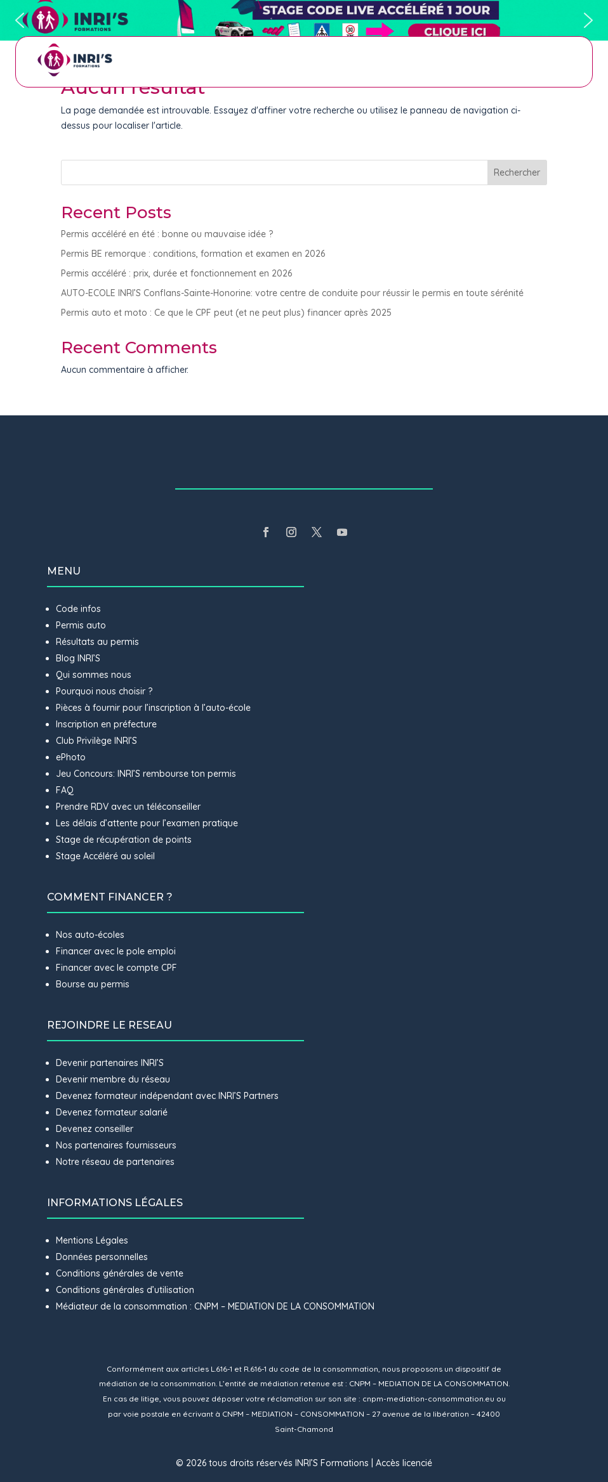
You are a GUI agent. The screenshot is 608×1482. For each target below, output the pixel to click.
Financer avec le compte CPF (116, 967)
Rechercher (517, 172)
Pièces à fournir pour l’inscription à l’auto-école (153, 707)
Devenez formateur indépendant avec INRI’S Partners (167, 1096)
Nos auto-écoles (90, 934)
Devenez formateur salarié (112, 1112)
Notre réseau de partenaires (115, 1161)
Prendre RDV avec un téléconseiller (128, 806)
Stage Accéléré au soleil (105, 856)
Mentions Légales (92, 1240)
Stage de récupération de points (124, 839)
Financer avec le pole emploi (116, 951)
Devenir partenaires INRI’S (110, 1063)
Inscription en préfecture (106, 724)
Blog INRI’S (78, 658)
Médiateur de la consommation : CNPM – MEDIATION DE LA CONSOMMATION (215, 1306)
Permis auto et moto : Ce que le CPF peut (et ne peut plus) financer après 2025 (226, 312)
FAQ (65, 790)
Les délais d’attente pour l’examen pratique (147, 823)
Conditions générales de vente (119, 1273)
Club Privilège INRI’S (96, 740)
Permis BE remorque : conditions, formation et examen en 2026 (193, 253)
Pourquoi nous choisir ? (105, 691)
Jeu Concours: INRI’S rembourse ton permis (146, 773)
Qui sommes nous (93, 674)
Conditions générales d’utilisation (125, 1290)
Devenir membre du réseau (113, 1079)
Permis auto (81, 625)
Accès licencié (404, 1463)
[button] (304, 20)
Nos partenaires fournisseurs (116, 1145)
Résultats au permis (97, 641)
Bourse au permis (92, 984)
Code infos (78, 608)
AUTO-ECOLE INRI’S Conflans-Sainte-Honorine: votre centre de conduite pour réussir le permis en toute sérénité (292, 293)
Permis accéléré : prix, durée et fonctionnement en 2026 (176, 273)
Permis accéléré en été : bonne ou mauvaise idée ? (167, 234)
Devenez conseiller (94, 1128)
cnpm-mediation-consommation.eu (428, 1398)
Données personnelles (102, 1257)
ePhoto (71, 757)
